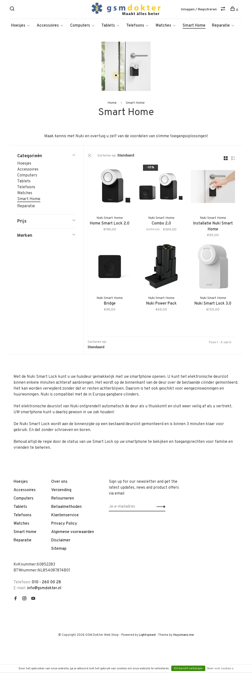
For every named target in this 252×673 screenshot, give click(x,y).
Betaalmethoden (66, 506)
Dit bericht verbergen (188, 669)
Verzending (61, 489)
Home (112, 104)
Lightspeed (147, 634)
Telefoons (135, 27)
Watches (163, 27)
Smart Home (194, 27)
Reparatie (221, 27)
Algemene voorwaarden (72, 531)
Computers (80, 27)
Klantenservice (65, 514)
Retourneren (62, 497)
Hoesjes (18, 27)
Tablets (108, 27)
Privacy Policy (64, 522)
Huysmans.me (183, 634)
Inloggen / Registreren (199, 10)
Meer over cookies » (220, 669)
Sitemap (58, 548)
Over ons (59, 481)
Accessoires (48, 27)
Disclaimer (60, 539)
